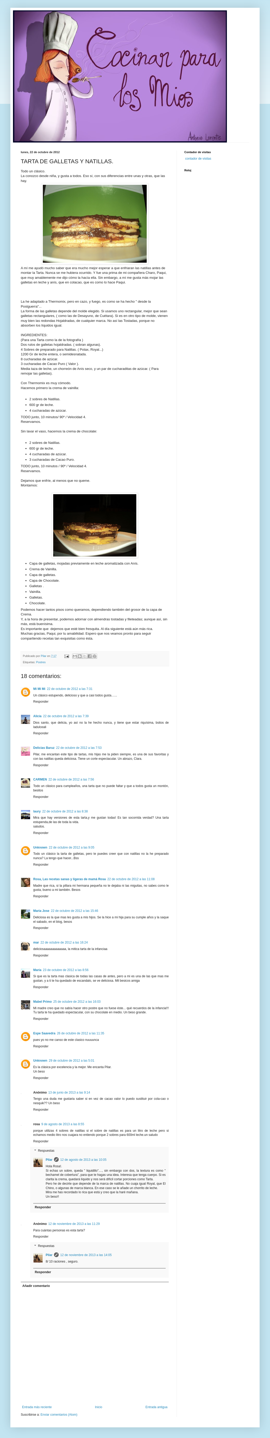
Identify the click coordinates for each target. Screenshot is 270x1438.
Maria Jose (41, 911)
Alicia (37, 716)
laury (37, 811)
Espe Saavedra (44, 1033)
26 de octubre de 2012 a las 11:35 (80, 1033)
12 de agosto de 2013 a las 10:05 (83, 1160)
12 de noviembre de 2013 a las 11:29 (74, 1224)
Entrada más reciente (37, 1407)
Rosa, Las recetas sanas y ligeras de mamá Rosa (69, 879)
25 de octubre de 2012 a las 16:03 (76, 1001)
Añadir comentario (36, 1286)
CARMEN (40, 779)
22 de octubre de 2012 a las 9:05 (71, 847)
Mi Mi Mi (39, 689)
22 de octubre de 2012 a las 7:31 (69, 689)
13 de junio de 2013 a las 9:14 (69, 1092)
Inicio (98, 1407)
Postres (41, 662)
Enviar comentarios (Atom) (58, 1414)
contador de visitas (198, 158)
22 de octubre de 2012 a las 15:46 (74, 911)
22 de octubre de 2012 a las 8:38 (65, 811)
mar (36, 942)
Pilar (49, 1160)
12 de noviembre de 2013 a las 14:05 (86, 1255)
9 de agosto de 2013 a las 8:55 (62, 1124)
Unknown (40, 847)
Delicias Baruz (44, 748)
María (37, 970)
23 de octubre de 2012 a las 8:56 (65, 970)
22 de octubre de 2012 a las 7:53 (79, 748)
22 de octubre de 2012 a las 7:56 (71, 779)
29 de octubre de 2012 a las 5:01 (71, 1060)
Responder (41, 701)
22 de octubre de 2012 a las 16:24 (64, 942)
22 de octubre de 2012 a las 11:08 (131, 879)
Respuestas (46, 1150)
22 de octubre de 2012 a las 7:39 (66, 716)
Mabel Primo (42, 1001)
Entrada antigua (156, 1407)
